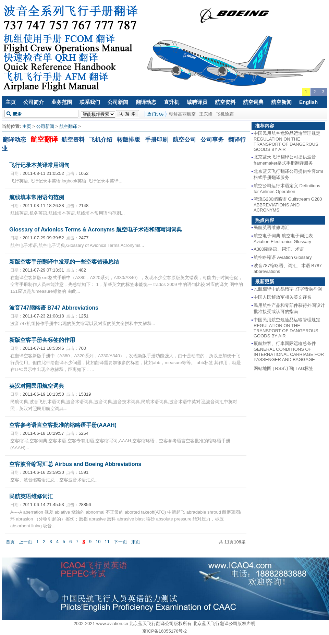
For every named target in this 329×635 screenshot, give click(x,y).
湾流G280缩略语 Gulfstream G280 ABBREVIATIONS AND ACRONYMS (288, 204)
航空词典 (253, 102)
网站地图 (262, 368)
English (308, 102)
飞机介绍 (100, 139)
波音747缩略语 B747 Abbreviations (53, 308)
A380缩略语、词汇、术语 (279, 249)
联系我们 (90, 102)
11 (107, 541)
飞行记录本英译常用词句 (39, 165)
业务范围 (61, 102)
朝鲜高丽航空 (182, 114)
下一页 (120, 541)
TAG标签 (304, 368)
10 (98, 541)
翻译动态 (146, 102)
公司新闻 (118, 102)
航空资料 (225, 102)
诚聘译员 (197, 102)
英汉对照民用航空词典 (36, 386)
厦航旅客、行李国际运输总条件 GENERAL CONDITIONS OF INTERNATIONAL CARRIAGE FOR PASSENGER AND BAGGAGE (289, 351)
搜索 (127, 114)
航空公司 (184, 139)
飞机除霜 (225, 114)
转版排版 (128, 139)
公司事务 (212, 139)
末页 (135, 541)
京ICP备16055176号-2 (164, 631)
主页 (10, 102)
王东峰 (205, 114)
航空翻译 (68, 126)
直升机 (171, 102)
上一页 (25, 541)
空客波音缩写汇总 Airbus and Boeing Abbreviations (75, 464)
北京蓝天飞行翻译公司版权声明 (224, 623)
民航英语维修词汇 (31, 496)
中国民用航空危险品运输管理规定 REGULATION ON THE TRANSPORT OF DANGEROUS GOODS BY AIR (287, 141)
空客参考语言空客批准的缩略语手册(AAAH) (63, 425)
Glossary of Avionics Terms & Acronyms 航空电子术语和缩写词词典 (95, 229)
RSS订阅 (284, 368)
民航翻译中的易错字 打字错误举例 (288, 288)
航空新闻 (281, 102)
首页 (10, 541)
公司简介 (33, 102)
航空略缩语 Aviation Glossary (283, 257)
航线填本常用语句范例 (36, 197)
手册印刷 (156, 139)
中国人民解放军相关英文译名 (283, 297)
